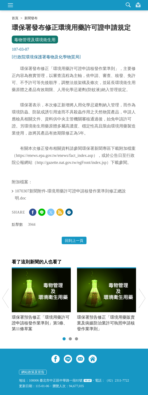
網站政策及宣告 (32, 372)
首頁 (15, 18)
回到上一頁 (74, 241)
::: (13, 25)
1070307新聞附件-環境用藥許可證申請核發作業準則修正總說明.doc (70, 194)
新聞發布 (31, 18)
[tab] (64, 338)
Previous (5, 298)
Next (142, 298)
